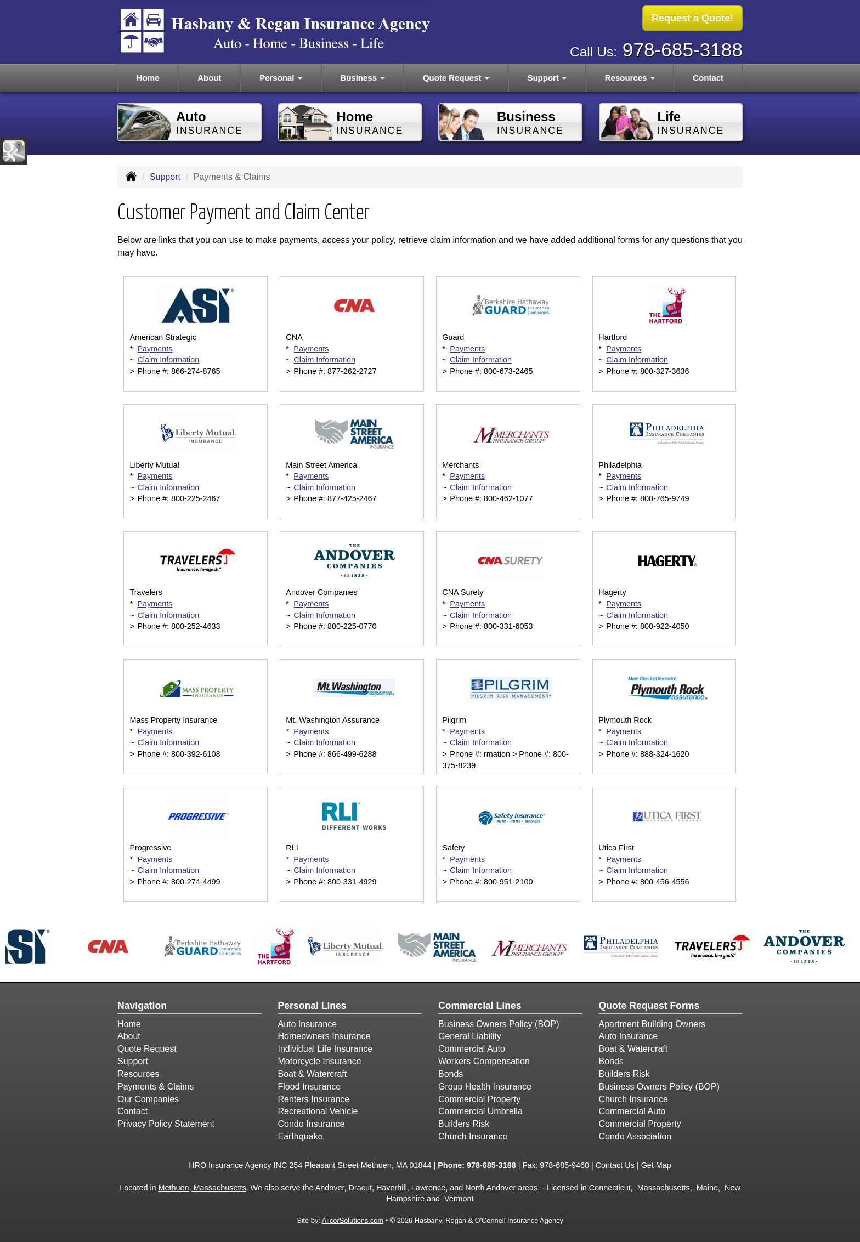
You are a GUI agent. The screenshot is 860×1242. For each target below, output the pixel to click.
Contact (708, 77)
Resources (138, 1074)
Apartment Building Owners (652, 1024)
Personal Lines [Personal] (312, 1005)
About (209, 77)
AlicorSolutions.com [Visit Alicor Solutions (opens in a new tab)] (352, 1220)
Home (148, 77)
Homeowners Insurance (324, 1036)
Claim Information (168, 359)
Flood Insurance (309, 1086)
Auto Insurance (307, 1024)
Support (165, 177)
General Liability (469, 1036)
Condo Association (635, 1136)
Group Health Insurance (484, 1086)
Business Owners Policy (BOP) (498, 1024)
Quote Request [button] (456, 77)
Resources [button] (630, 77)
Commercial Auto (471, 1048)
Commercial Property (479, 1099)
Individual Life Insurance (325, 1048)
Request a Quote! (692, 18)
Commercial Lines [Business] (480, 1005)
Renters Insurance (314, 1099)
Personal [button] (280, 77)
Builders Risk (463, 1123)
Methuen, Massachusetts (202, 1187)
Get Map (656, 1165)
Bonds (450, 1074)
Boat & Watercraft (312, 1074)
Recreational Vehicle (318, 1111)
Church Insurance (472, 1136)
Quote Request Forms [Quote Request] (649, 1005)
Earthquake (300, 1136)
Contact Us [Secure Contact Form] (615, 1165)
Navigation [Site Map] (142, 1005)
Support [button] (547, 77)
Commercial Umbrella (480, 1111)
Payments (154, 348)
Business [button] (362, 77)
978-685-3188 (683, 49)
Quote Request (147, 1048)
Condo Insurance (311, 1123)
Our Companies (148, 1099)
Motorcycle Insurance (319, 1061)
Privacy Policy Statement (165, 1123)
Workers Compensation (484, 1061)
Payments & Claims (155, 1086)
